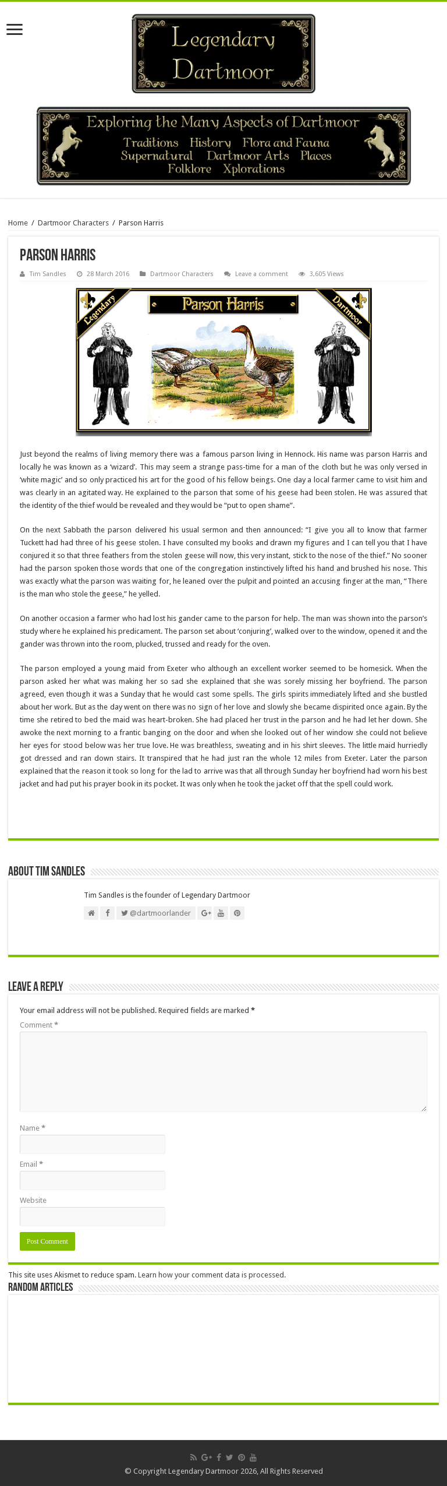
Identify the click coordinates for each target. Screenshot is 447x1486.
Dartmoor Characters (73, 222)
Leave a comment (261, 274)
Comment (39, 1025)
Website (33, 1200)
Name (32, 1128)
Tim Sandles (48, 274)
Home (18, 222)
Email (31, 1164)
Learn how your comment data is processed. (212, 1274)
